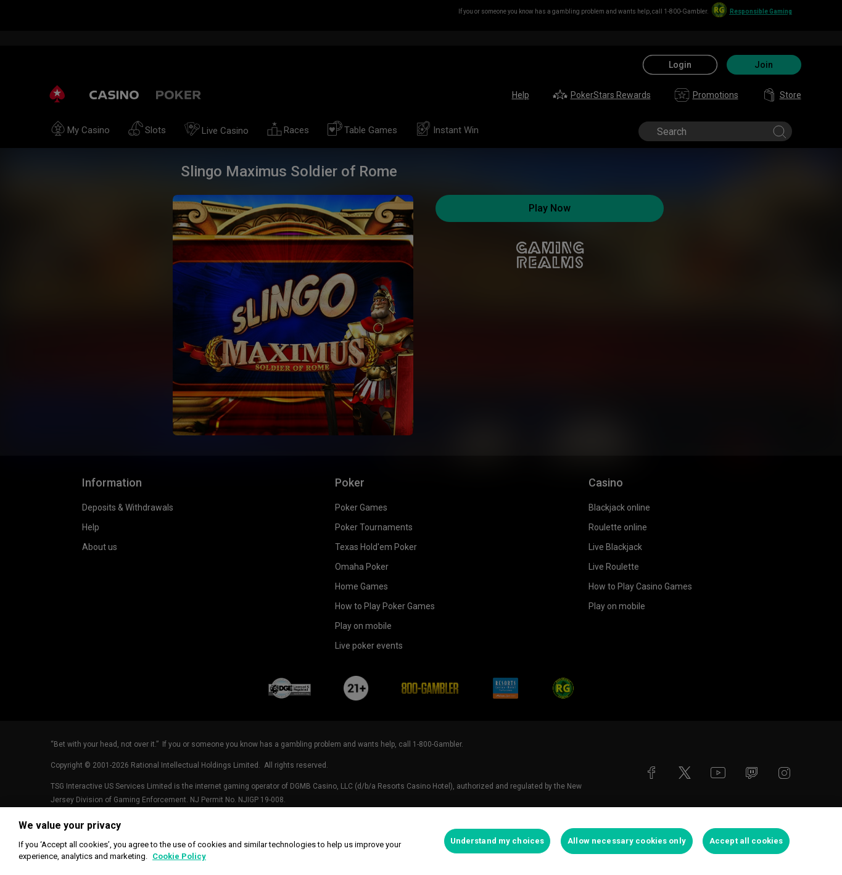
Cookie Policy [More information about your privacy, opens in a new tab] (179, 856)
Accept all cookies (746, 840)
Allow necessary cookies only (627, 840)
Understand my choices (497, 840)
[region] (421, 841)
